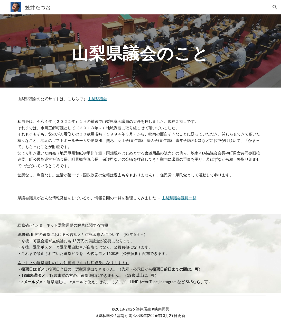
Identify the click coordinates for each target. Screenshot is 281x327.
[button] (275, 7)
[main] (140, 51)
